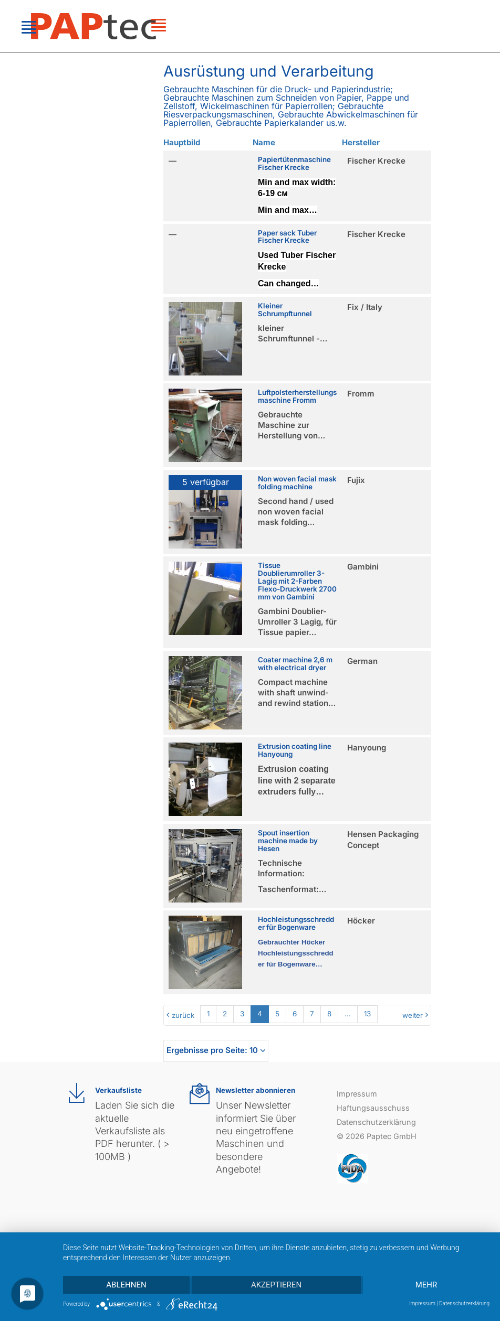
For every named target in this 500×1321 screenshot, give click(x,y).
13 (367, 1013)
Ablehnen (126, 1285)
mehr (426, 1285)
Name (264, 142)
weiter (412, 1015)
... (348, 1013)
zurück (183, 1015)
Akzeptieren (276, 1285)
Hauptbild (181, 142)
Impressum (357, 1093)
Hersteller (361, 142)
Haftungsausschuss (373, 1107)
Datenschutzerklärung (376, 1122)
